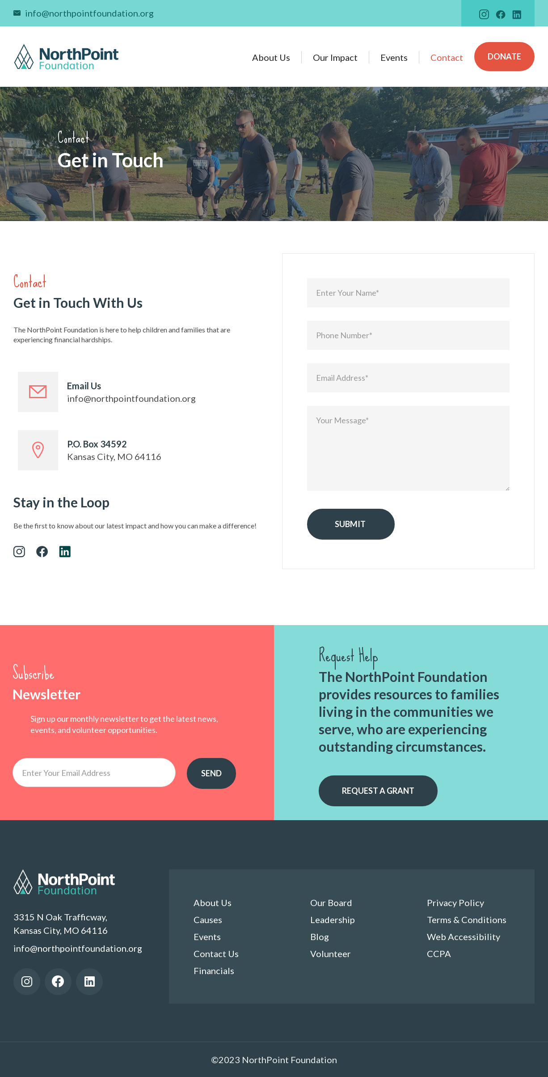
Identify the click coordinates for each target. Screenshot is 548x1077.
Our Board (331, 902)
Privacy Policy (455, 902)
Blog (319, 936)
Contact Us (216, 953)
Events (394, 57)
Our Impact (335, 57)
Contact (446, 57)
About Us (271, 57)
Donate (504, 56)
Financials (214, 970)
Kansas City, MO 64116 (114, 456)
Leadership (332, 919)
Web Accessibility (463, 936)
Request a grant (378, 791)
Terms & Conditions (466, 919)
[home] (66, 56)
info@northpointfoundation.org (89, 13)
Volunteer (330, 953)
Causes (208, 919)
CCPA (439, 953)
